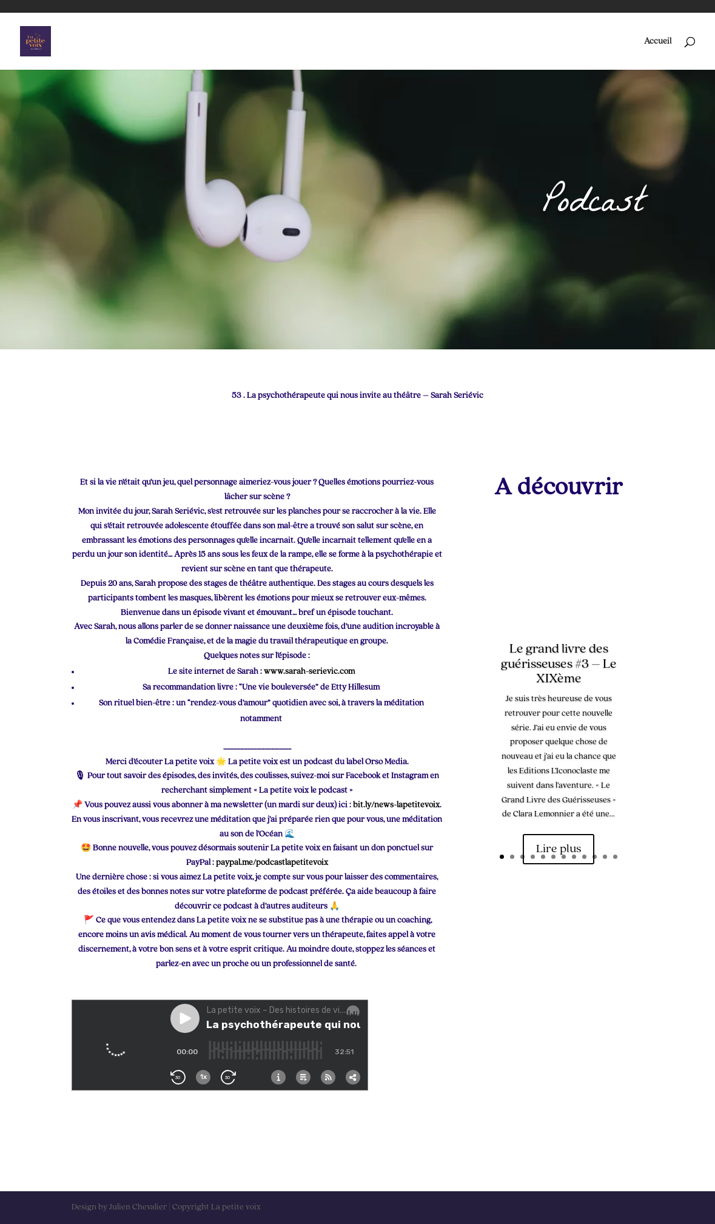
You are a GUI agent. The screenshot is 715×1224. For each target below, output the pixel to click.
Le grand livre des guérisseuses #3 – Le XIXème (559, 664)
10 (594, 857)
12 (615, 857)
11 (605, 857)
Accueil (657, 41)
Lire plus (558, 849)
